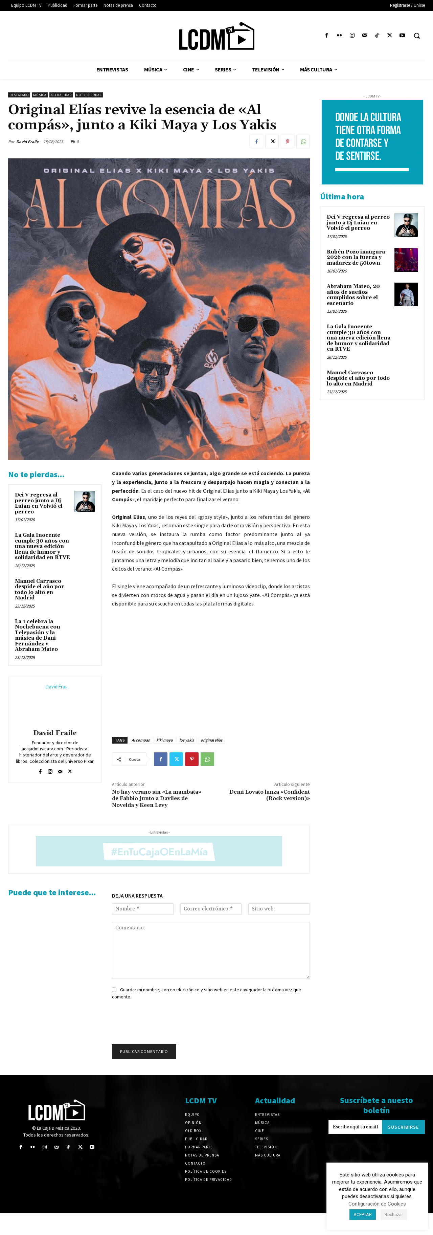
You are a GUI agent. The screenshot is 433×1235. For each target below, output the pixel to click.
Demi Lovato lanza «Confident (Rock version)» (269, 795)
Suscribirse (403, 1127)
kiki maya (164, 740)
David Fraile (27, 142)
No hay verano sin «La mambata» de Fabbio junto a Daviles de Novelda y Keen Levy (156, 798)
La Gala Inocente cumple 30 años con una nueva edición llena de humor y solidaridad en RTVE (42, 546)
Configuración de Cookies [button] (377, 1204)
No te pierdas (89, 94)
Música (40, 94)
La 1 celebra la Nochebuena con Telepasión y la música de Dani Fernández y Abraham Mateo (37, 635)
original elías (211, 740)
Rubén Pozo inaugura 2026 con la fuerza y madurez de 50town (356, 257)
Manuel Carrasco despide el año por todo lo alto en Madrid (39, 589)
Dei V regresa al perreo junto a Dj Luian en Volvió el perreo (39, 503)
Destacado (19, 94)
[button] (417, 35)
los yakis (186, 740)
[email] (355, 1127)
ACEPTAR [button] (363, 1214)
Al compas (141, 740)
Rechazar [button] (394, 1214)
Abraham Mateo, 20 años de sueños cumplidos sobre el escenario (353, 295)
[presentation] (160, 1024)
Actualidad (61, 94)
